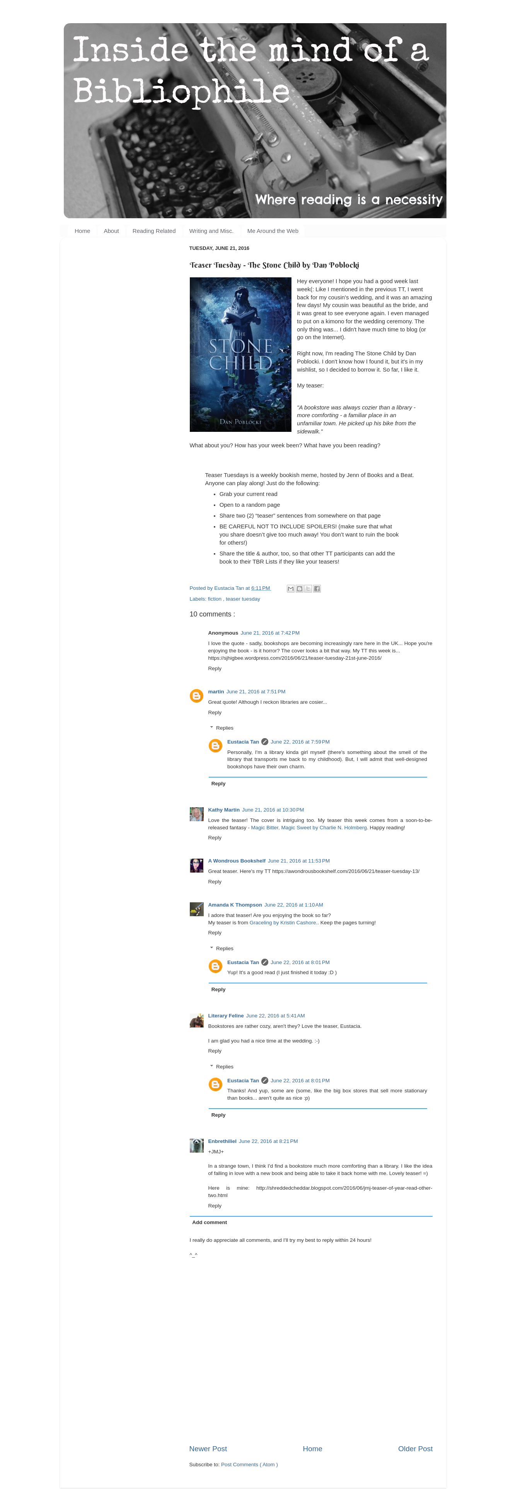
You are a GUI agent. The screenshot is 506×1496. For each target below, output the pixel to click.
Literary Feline (226, 1016)
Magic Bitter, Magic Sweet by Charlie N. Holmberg (309, 827)
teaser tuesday (243, 599)
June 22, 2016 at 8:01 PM (300, 962)
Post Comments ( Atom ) (249, 1464)
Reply (215, 668)
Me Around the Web (272, 231)
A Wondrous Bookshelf (237, 861)
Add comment (209, 1222)
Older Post (415, 1449)
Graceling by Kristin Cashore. (284, 922)
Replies (224, 728)
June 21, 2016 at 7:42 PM (270, 633)
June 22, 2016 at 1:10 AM (293, 905)
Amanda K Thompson (235, 905)
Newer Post (208, 1449)
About (111, 231)
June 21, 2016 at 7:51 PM (256, 692)
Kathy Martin (224, 810)
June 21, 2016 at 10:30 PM (273, 810)
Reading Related (154, 231)
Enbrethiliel (222, 1141)
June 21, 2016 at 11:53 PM (299, 861)
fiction (215, 599)
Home (82, 231)
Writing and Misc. (211, 231)
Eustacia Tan (243, 742)
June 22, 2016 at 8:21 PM (268, 1141)
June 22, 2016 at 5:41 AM (275, 1016)
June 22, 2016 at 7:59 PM (300, 742)
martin (216, 692)
